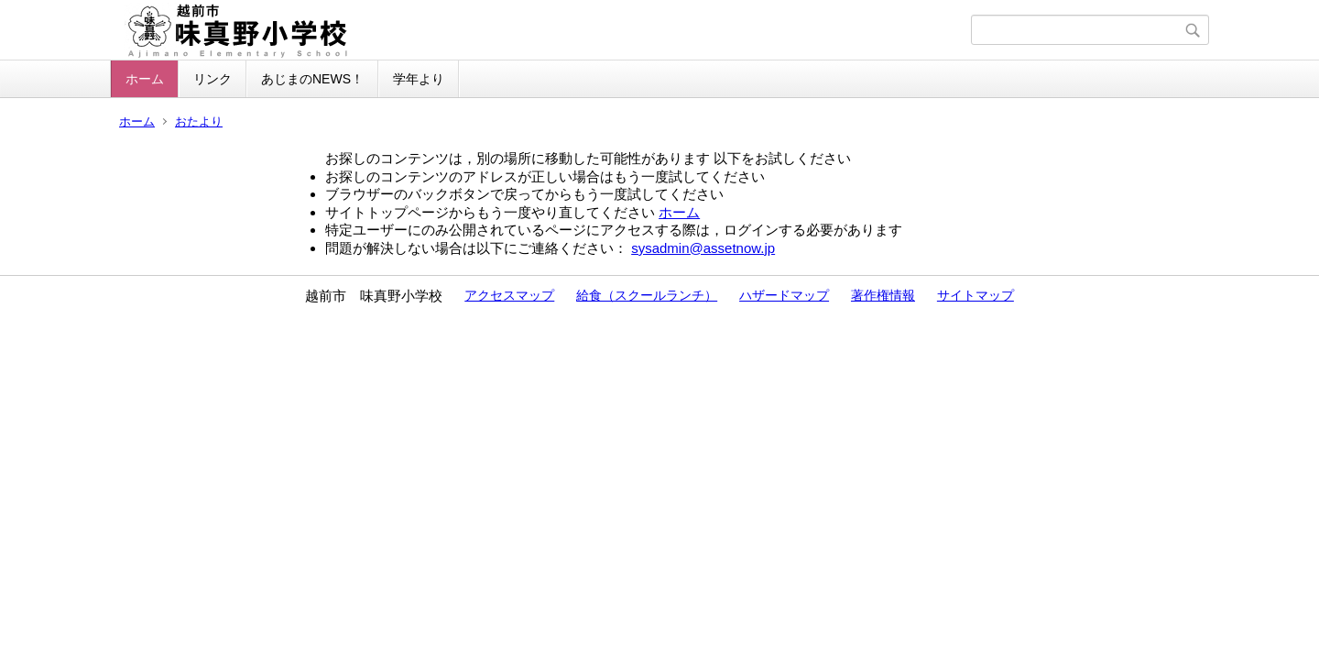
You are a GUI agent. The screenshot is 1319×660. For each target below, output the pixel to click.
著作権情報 (883, 295)
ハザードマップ (784, 295)
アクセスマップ (509, 295)
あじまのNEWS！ (312, 79)
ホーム (144, 79)
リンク (212, 79)
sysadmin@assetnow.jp (703, 248)
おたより (199, 121)
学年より (418, 79)
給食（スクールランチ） (646, 295)
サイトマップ (975, 295)
